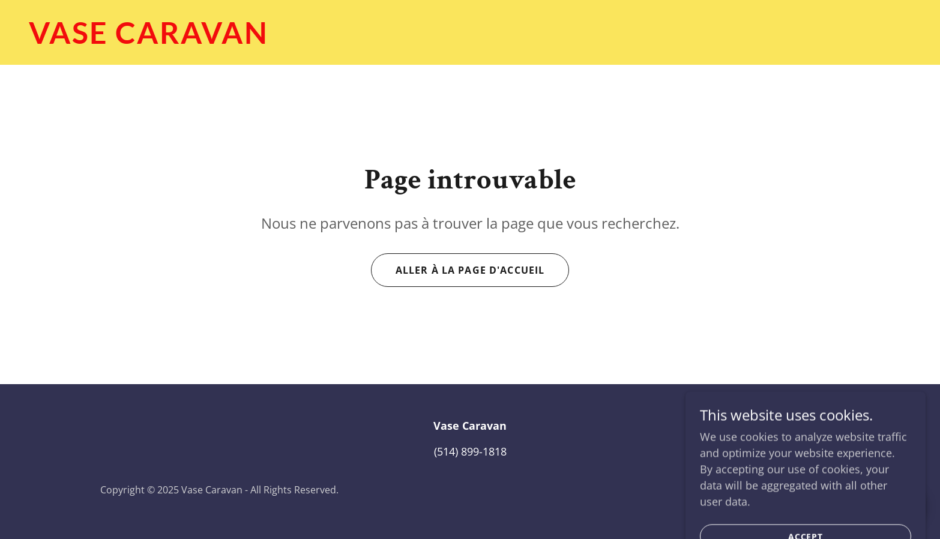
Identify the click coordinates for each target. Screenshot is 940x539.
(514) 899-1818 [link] (470, 451)
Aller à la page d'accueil (470, 270)
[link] (470, 39)
